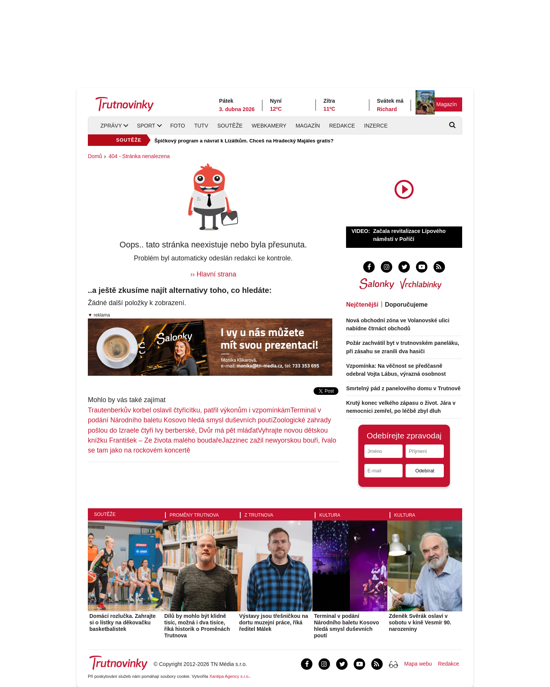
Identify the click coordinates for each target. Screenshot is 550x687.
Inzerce (375, 126)
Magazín (446, 104)
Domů (95, 156)
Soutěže (230, 126)
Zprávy (111, 126)
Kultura (329, 515)
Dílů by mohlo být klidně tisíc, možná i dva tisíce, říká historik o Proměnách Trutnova (197, 625)
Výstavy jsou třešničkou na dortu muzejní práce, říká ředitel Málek (273, 622)
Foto (177, 126)
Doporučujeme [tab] (406, 304)
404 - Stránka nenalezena (139, 156)
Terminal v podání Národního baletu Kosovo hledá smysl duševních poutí (346, 625)
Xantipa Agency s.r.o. (229, 676)
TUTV (201, 126)
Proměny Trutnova (194, 515)
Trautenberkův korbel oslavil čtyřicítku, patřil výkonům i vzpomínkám (189, 410)
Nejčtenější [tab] (362, 304)
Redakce (342, 126)
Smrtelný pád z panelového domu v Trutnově (403, 388)
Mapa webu (418, 664)
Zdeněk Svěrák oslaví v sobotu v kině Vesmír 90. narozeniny (420, 622)
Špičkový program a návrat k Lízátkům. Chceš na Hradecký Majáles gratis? (243, 141)
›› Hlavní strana (213, 274)
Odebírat (424, 471)
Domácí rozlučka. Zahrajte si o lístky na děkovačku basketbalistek (122, 622)
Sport (146, 126)
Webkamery (269, 126)
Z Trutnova (258, 515)
